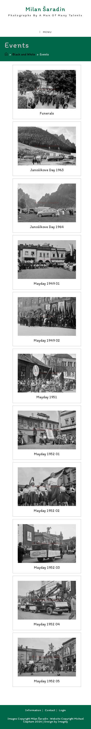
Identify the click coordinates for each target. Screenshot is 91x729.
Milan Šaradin (45, 11)
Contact (50, 710)
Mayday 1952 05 (47, 681)
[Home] (6, 54)
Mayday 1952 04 (47, 624)
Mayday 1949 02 (47, 340)
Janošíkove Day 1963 (47, 170)
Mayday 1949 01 (47, 283)
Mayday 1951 (46, 397)
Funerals (47, 113)
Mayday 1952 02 (47, 510)
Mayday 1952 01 (47, 454)
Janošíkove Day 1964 (47, 227)
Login (62, 710)
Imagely (63, 721)
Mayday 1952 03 (47, 567)
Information (33, 710)
